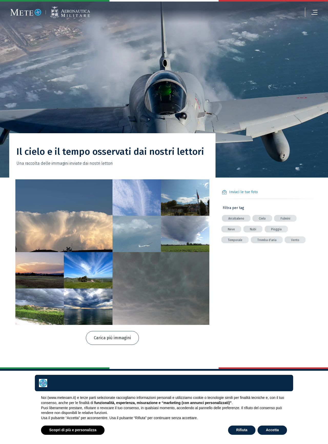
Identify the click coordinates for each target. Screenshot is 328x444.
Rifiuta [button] (242, 430)
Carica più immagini (112, 337)
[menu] (311, 12)
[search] (295, 12)
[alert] (283, 12)
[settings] (271, 12)
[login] (260, 12)
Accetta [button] (272, 430)
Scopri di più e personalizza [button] (72, 430)
